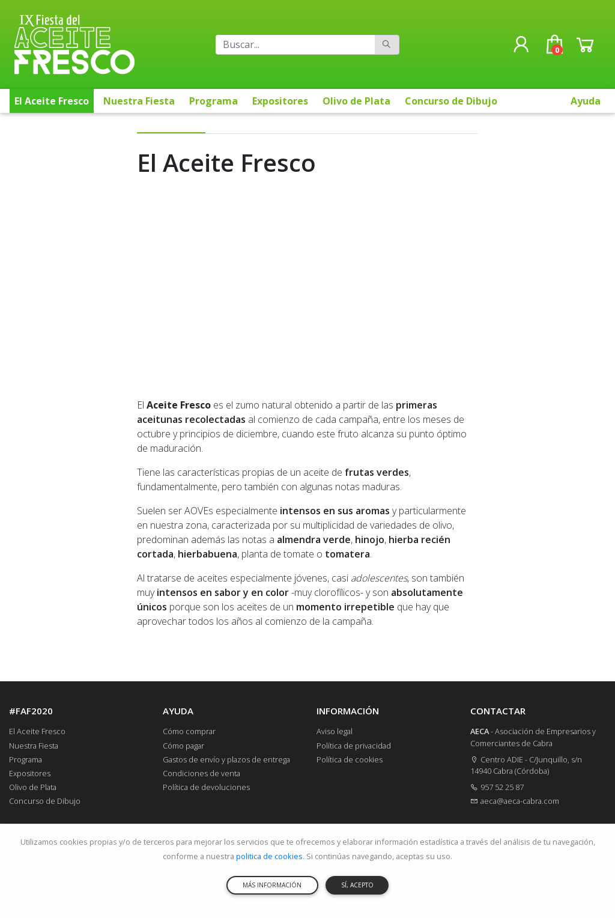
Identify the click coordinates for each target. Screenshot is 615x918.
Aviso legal (335, 731)
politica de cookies (269, 856)
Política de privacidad (354, 745)
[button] (521, 45)
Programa (213, 101)
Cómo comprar (189, 731)
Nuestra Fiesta (139, 101)
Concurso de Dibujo (451, 101)
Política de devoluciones (206, 787)
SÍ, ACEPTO (357, 885)
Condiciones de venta (201, 773)
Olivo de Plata (356, 101)
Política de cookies (350, 759)
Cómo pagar (183, 745)
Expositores (280, 101)
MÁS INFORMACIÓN (272, 885)
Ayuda (586, 101)
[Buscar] (295, 45)
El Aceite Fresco (51, 101)
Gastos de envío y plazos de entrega (226, 759)
